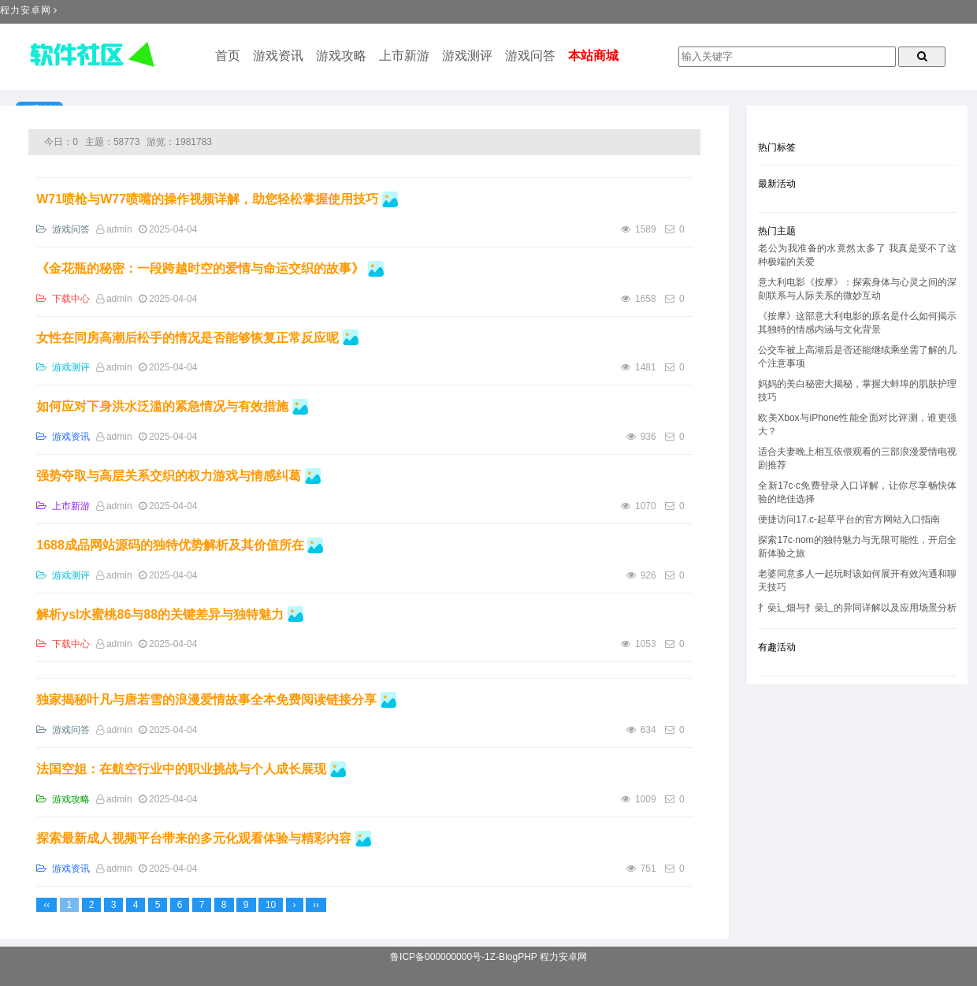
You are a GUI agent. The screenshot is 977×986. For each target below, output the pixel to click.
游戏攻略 (341, 55)
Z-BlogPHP (513, 956)
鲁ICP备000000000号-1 (440, 956)
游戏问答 (530, 55)
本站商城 (593, 55)
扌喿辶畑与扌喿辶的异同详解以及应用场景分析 (857, 607)
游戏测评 (467, 55)
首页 (227, 55)
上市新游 (404, 55)
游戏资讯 (278, 55)
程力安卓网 (25, 10)
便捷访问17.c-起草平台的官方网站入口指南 (849, 519)
